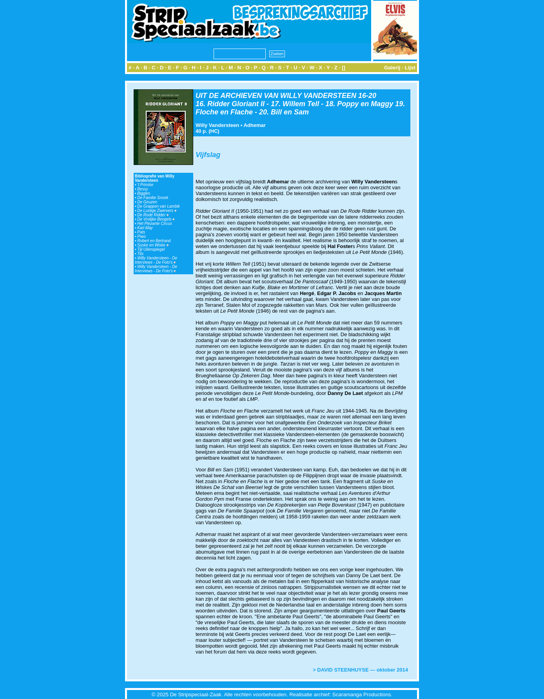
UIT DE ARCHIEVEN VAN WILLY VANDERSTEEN (276, 96)
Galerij (392, 68)
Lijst (410, 68)
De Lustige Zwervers (156, 210)
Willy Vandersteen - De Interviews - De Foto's (156, 260)
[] (343, 68)
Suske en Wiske (153, 245)
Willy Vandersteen (217, 125)
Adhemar (254, 125)
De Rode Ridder (153, 215)
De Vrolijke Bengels (156, 219)
